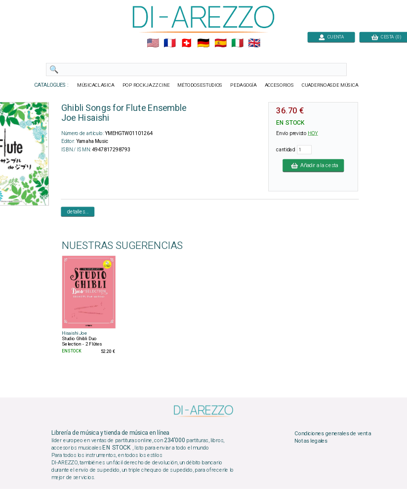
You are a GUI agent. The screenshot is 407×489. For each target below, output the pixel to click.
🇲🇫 (169, 43)
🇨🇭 (186, 43)
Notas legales (310, 441)
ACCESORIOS (279, 85)
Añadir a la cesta (313, 165)
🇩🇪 (203, 43)
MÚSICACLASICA (96, 85)
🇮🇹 (237, 43)
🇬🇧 (254, 43)
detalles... (78, 211)
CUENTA (331, 37)
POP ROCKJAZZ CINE (146, 85)
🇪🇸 (220, 43)
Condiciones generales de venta (332, 433)
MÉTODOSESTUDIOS (199, 85)
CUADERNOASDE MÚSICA (330, 85)
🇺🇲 (153, 43)
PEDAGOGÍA (243, 85)
